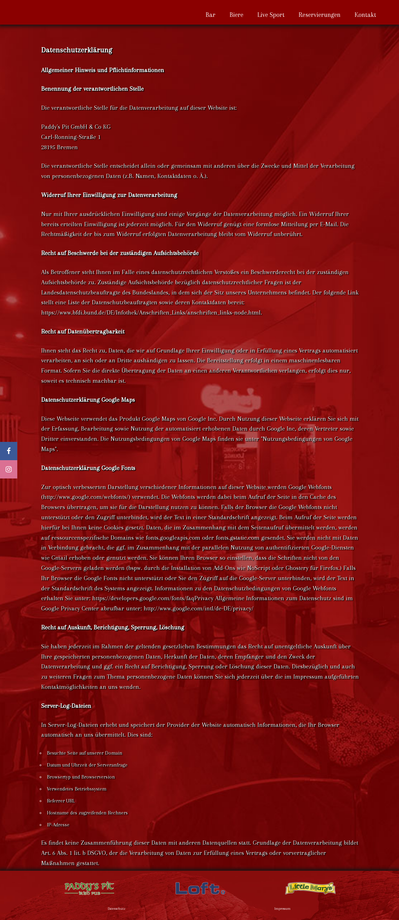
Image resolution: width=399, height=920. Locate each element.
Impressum (282, 909)
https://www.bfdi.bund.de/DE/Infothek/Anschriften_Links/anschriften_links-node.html (151, 312)
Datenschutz (116, 909)
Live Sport (271, 14)
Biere (236, 14)
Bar (211, 14)
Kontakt (365, 14)
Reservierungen (320, 14)
